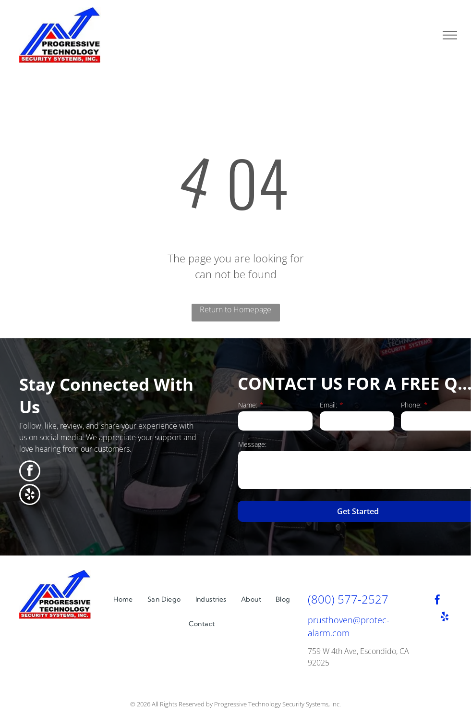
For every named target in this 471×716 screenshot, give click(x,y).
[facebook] (29, 472)
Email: (328, 404)
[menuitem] (123, 599)
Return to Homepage (235, 309)
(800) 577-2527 (348, 599)
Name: (247, 404)
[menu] (449, 35)
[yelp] (29, 495)
